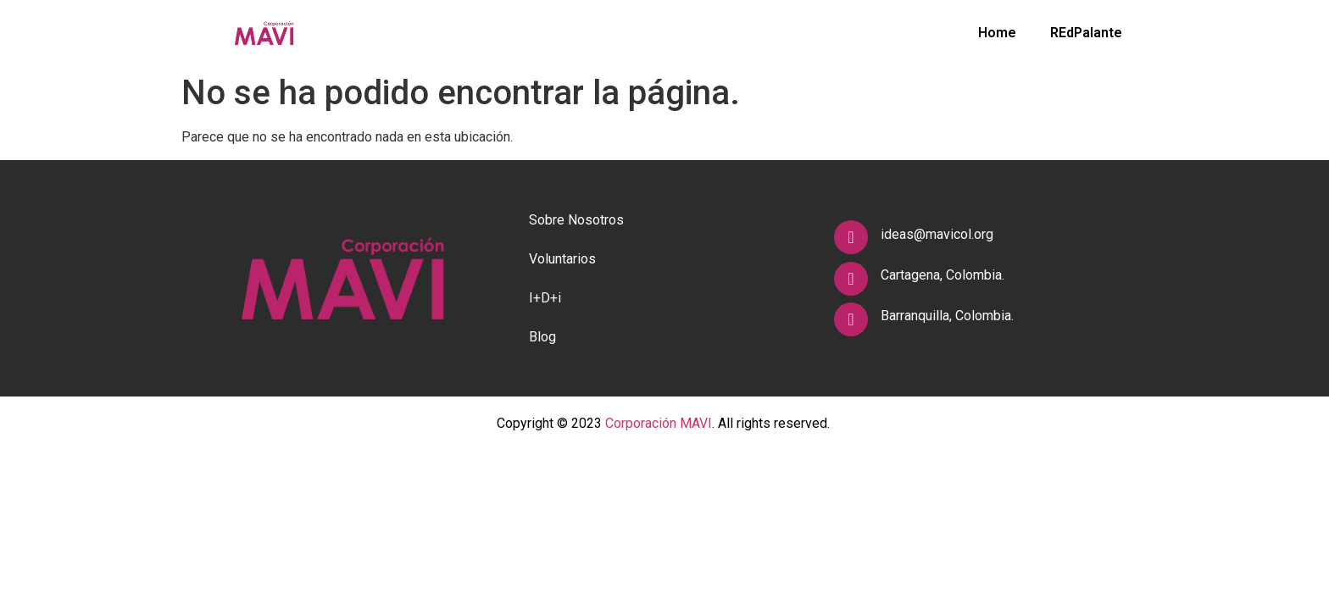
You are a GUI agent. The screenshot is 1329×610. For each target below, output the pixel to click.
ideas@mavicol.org (937, 234)
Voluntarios (562, 259)
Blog (542, 337)
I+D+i (545, 298)
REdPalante (1086, 33)
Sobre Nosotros (576, 220)
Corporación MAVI (658, 423)
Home (997, 33)
